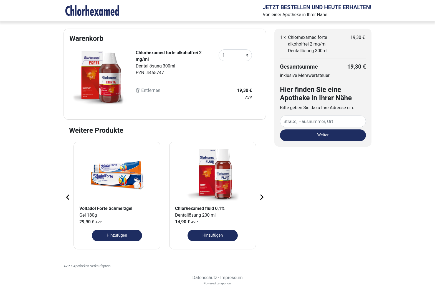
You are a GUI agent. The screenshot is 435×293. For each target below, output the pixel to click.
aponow (225, 283)
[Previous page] (68, 196)
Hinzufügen (117, 235)
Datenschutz (204, 277)
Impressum (231, 277)
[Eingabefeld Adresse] (323, 121)
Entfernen (148, 90)
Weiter (323, 135)
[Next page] (261, 196)
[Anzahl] (235, 55)
